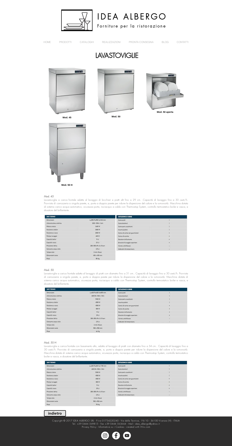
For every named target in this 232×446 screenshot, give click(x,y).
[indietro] (55, 413)
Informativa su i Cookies (111, 427)
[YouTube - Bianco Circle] (127, 435)
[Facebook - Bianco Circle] (116, 435)
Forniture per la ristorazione (131, 26)
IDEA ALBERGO (132, 17)
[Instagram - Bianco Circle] (105, 435)
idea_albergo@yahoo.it (147, 423)
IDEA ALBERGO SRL (83, 420)
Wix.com (145, 427)
